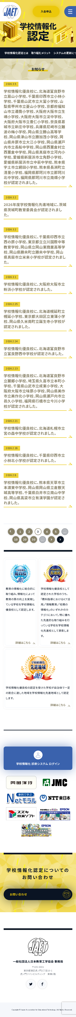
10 (15, 540)
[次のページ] (51, 539)
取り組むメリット (41, 53)
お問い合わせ (18, 894)
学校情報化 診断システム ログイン (38, 758)
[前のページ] (11, 531)
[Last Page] (60, 539)
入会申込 (46, 11)
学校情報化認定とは (16, 53)
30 (33, 540)
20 (24, 540)
